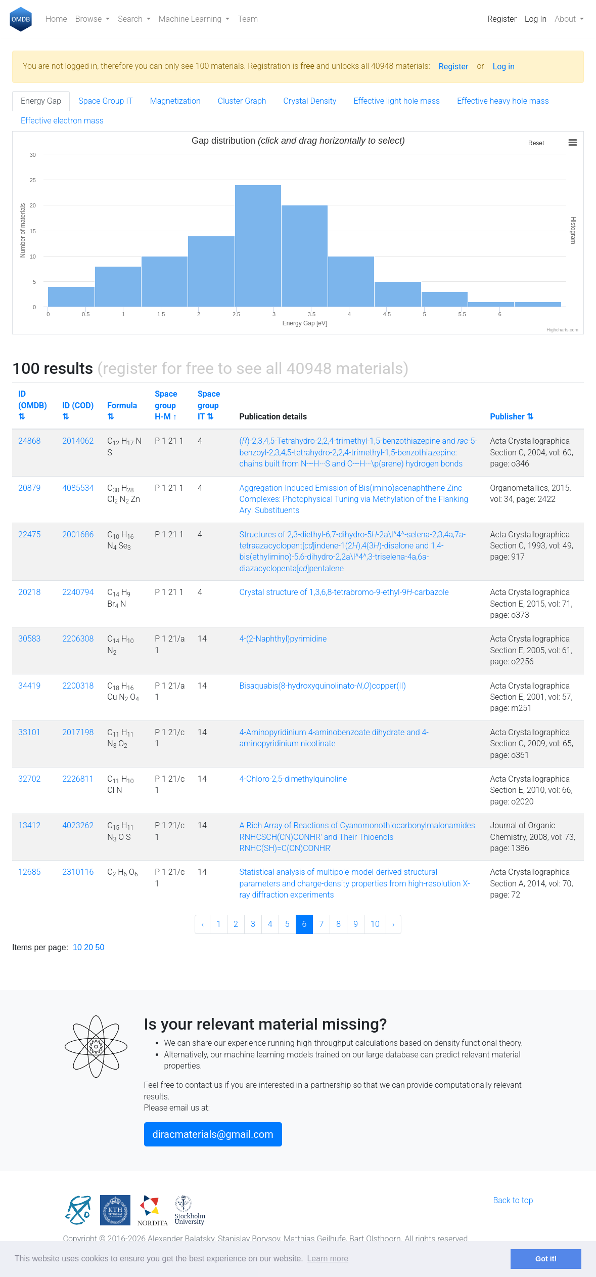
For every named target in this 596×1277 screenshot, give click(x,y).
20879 (29, 488)
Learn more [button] (327, 1258)
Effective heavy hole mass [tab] (503, 101)
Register (502, 19)
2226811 (78, 779)
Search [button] (131, 19)
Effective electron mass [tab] (62, 120)
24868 (29, 441)
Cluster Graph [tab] (242, 101)
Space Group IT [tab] (105, 101)
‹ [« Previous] (202, 924)
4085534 (78, 488)
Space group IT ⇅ (209, 405)
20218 (29, 592)
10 (375, 924)
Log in (504, 66)
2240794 (78, 592)
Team (248, 19)
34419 (29, 686)
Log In (535, 19)
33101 (29, 732)
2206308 (78, 639)
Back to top (513, 1200)
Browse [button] (89, 19)
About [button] (566, 19)
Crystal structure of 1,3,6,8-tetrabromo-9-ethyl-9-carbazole (344, 592)
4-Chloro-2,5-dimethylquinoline (293, 779)
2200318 (78, 686)
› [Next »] (393, 924)
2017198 (78, 732)
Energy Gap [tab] (41, 101)
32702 (29, 779)
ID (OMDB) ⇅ (32, 405)
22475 (29, 534)
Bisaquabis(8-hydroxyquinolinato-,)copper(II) (323, 686)
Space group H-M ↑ (166, 405)
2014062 (78, 441)
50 (100, 947)
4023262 (78, 825)
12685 (29, 872)
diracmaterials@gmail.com (213, 1134)
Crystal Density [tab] (310, 101)
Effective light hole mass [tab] (396, 101)
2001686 (78, 534)
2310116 (78, 872)
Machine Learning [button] (191, 19)
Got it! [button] (546, 1259)
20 (88, 947)
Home (56, 19)
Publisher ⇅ (511, 416)
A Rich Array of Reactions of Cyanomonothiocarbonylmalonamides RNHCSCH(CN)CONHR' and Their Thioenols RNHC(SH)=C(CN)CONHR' (357, 837)
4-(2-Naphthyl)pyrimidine (283, 639)
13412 (29, 825)
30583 (29, 639)
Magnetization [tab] (175, 101)
